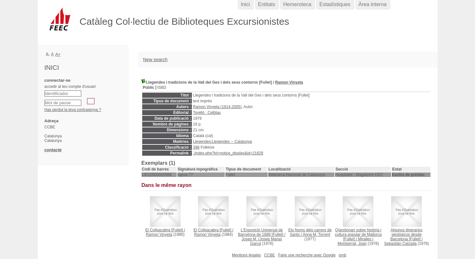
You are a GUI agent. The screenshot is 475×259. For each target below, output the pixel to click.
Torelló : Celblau (207, 112)
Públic (148, 87)
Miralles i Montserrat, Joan (355, 241)
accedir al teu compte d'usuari (70, 86)
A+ (58, 54)
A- (48, 54)
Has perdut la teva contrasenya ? (73, 109)
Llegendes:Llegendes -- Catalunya (222, 141)
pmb (342, 255)
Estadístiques (334, 4)
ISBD (161, 87)
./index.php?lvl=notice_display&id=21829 (228, 153)
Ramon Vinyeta (289, 82)
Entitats (266, 4)
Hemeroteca (297, 4)
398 (196, 147)
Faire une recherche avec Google (306, 255)
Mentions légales (246, 255)
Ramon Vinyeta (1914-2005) (217, 107)
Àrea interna (373, 4)
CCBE (269, 255)
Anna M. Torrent (316, 234)
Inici (245, 4)
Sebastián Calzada (400, 243)
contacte (53, 149)
